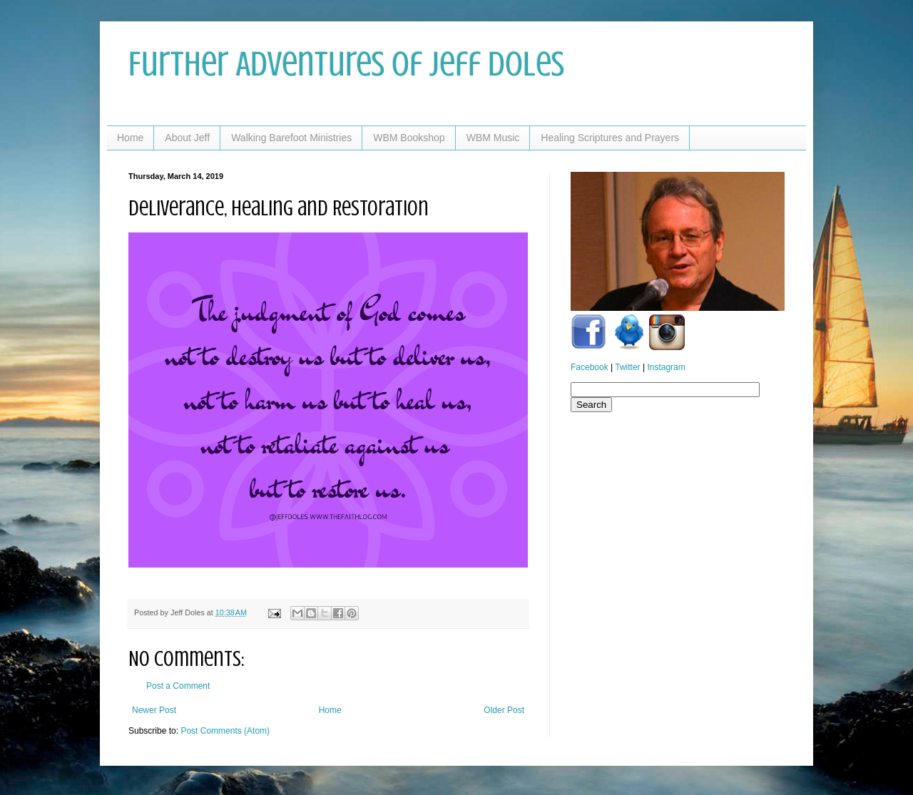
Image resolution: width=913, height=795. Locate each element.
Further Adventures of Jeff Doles (346, 64)
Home (130, 137)
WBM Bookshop (408, 137)
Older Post (504, 710)
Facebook (589, 367)
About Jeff (187, 137)
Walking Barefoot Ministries (291, 137)
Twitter (627, 367)
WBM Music (493, 137)
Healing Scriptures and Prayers (610, 137)
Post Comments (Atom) (225, 731)
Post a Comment (178, 686)
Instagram (666, 367)
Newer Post (154, 710)
